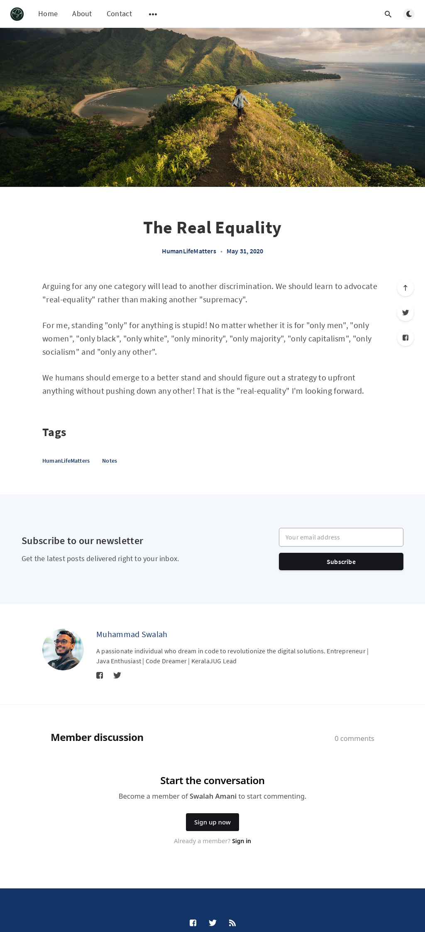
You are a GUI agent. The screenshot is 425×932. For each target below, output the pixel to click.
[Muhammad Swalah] (63, 649)
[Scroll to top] (405, 288)
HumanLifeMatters (189, 251)
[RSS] (232, 923)
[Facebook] (405, 337)
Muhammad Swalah (132, 634)
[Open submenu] (153, 14)
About (82, 13)
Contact (119, 13)
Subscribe (341, 561)
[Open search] (388, 14)
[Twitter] (405, 312)
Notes (109, 460)
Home (48, 13)
